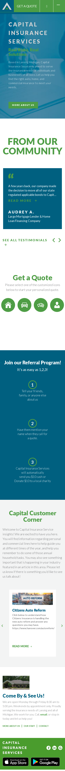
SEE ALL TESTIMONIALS (25, 242)
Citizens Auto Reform (29, 610)
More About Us (11, 726)
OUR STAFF (29, 726)
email (43, 714)
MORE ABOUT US (23, 105)
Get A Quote (27, 6)
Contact (44, 726)
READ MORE (23, 200)
